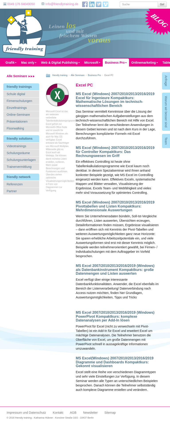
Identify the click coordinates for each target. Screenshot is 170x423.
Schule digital (16, 94)
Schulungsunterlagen (21, 160)
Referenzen (15, 184)
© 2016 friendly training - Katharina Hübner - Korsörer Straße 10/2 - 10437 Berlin (50, 417)
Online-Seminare (18, 114)
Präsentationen (17, 121)
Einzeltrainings (17, 108)
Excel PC (84, 85)
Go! (162, 4)
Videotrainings (16, 146)
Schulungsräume (18, 153)
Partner (12, 191)
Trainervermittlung (19, 166)
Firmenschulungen (19, 101)
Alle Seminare (21, 76)
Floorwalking (15, 128)
